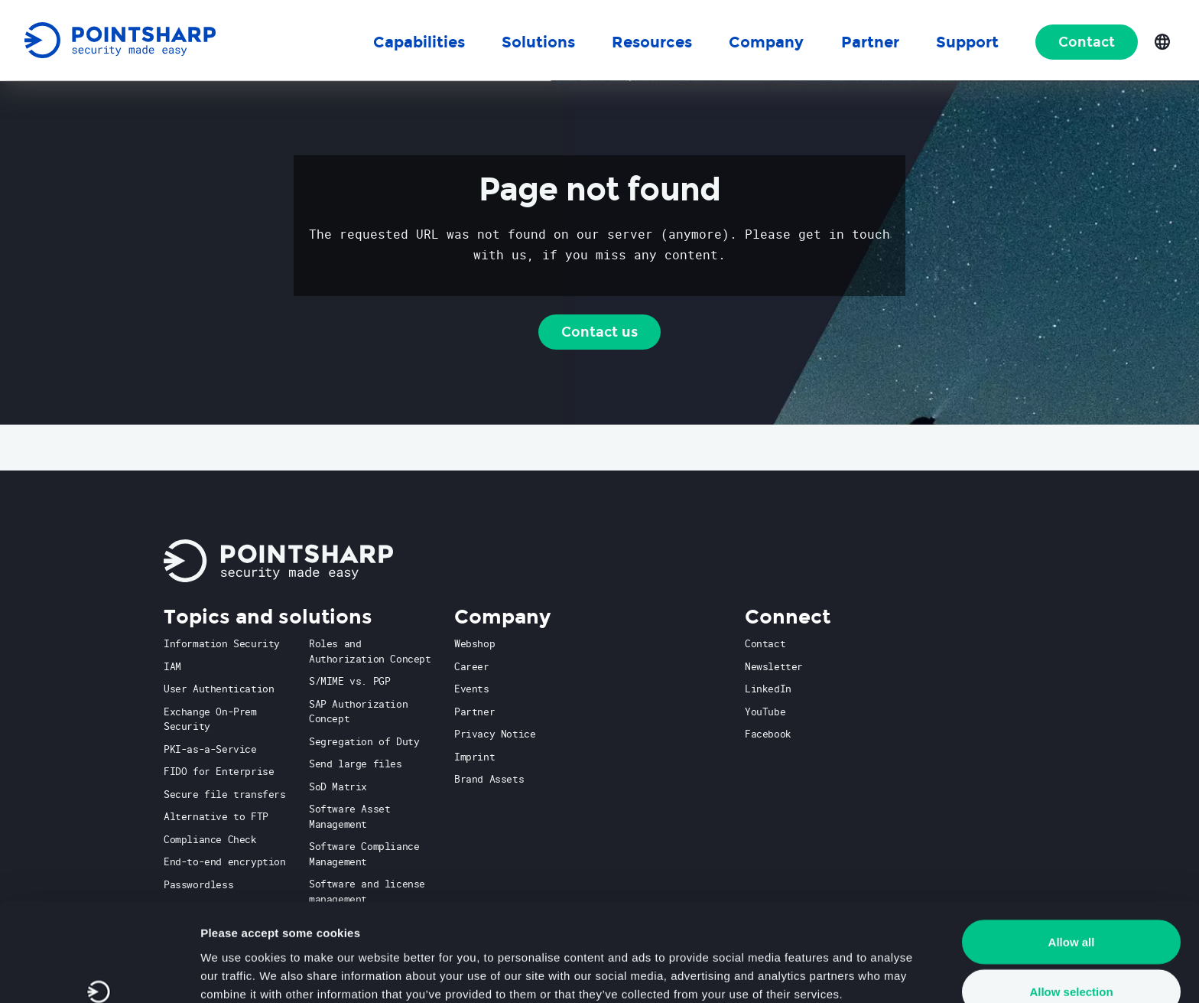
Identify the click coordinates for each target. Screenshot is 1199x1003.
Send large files (355, 763)
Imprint (474, 757)
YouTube (765, 711)
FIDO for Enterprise (219, 771)
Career (471, 666)
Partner (474, 711)
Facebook (768, 734)
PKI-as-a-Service (210, 749)
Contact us (599, 332)
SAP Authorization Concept (358, 711)
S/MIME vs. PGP (349, 681)
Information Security (222, 643)
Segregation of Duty (364, 741)
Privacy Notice (494, 734)
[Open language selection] (1162, 40)
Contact (1086, 42)
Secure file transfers (225, 794)
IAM (172, 666)
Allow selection (1071, 912)
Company (766, 42)
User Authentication (219, 688)
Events (471, 688)
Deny (1072, 962)
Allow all (1071, 861)
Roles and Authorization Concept (370, 651)
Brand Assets (489, 779)
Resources (652, 42)
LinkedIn (768, 688)
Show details (802, 963)
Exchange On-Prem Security (210, 719)
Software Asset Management (349, 816)
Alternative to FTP (216, 816)
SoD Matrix (338, 786)
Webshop (474, 643)
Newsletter (774, 666)
